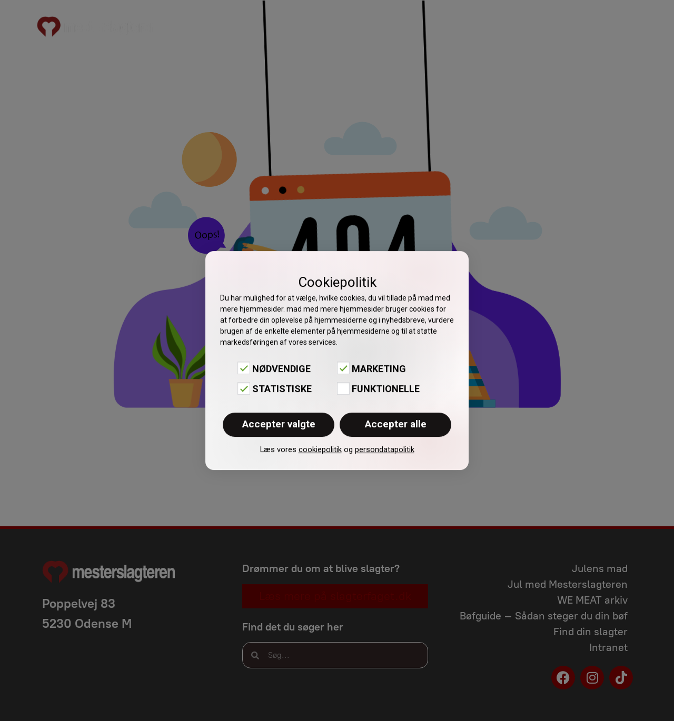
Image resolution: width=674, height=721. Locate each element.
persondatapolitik (384, 449)
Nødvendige (281, 368)
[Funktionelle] (343, 388)
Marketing (379, 368)
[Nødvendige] (243, 368)
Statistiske (282, 389)
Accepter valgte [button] (278, 424)
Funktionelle (386, 389)
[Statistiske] (243, 388)
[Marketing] (343, 368)
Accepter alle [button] (396, 424)
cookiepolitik (320, 449)
